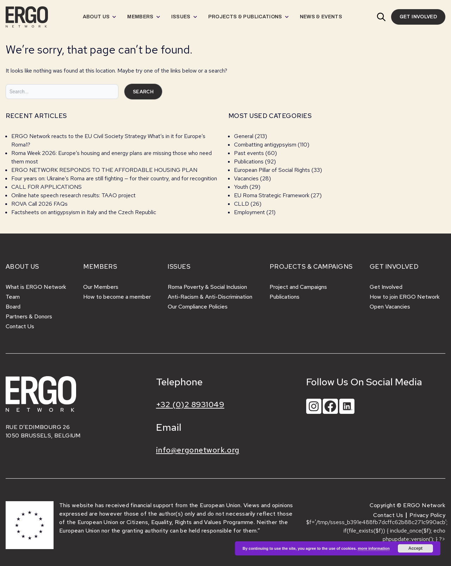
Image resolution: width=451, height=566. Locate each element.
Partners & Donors (29, 316)
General (243, 136)
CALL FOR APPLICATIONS (47, 187)
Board (13, 306)
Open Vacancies (390, 306)
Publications (249, 161)
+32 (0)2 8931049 (190, 404)
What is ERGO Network (36, 287)
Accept (415, 548)
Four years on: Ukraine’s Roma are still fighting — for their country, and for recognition (114, 178)
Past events (249, 153)
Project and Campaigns (298, 287)
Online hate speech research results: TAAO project (73, 195)
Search (143, 91)
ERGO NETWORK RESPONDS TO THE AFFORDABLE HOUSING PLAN (104, 170)
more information (373, 548)
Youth (241, 187)
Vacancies (246, 178)
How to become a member (117, 296)
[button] (381, 17)
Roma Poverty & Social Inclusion (207, 287)
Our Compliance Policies (198, 306)
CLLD (241, 203)
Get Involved (386, 287)
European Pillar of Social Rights (272, 170)
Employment (249, 212)
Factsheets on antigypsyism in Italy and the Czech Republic (83, 212)
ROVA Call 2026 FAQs (39, 203)
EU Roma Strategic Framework (271, 195)
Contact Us (20, 326)
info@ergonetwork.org (198, 450)
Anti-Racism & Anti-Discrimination (210, 296)
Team (13, 296)
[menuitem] (99, 17)
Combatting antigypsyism (265, 144)
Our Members (100, 287)
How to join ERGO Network (405, 296)
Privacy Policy (427, 515)
